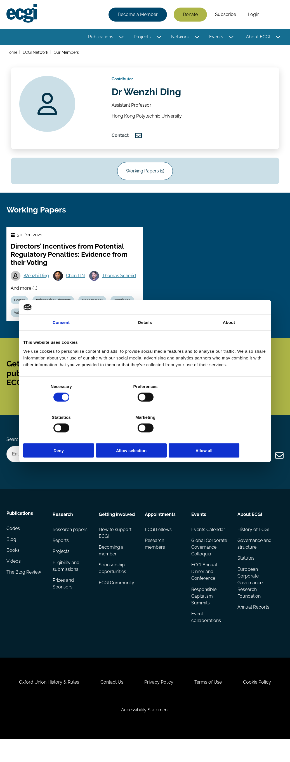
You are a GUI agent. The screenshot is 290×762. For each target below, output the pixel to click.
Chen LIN (76, 284)
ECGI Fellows (158, 545)
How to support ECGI (115, 549)
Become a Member (137, 14)
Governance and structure (254, 560)
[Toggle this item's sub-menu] (120, 37)
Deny (63, 435)
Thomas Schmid (121, 284)
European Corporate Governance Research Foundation (249, 599)
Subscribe (225, 14)
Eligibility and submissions (66, 583)
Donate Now (139, 469)
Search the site (22, 454)
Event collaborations (206, 634)
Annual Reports (253, 624)
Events (216, 37)
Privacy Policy (158, 702)
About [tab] (229, 337)
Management (94, 309)
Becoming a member (111, 567)
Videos (14, 579)
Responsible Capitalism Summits (203, 613)
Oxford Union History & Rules (46, 702)
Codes (13, 545)
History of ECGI (252, 545)
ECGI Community (117, 599)
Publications (100, 37)
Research (63, 530)
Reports (61, 557)
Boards (20, 309)
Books (13, 568)
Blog (11, 557)
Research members (155, 560)
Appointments (160, 530)
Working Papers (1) (145, 176)
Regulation (125, 309)
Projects (141, 37)
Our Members (66, 52)
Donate (190, 14)
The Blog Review (24, 590)
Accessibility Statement (145, 731)
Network (179, 37)
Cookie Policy (260, 702)
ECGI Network (36, 52)
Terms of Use (209, 702)
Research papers (70, 545)
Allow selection (145, 435)
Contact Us (110, 702)
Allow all (226, 435)
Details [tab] (145, 337)
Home (12, 52)
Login (253, 14)
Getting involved (117, 530)
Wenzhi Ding (37, 284)
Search (274, 15)
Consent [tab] (61, 337)
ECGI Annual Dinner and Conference (204, 588)
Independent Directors (54, 309)
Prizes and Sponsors (63, 601)
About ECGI (258, 37)
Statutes (245, 575)
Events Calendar (208, 545)
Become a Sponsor (186, 469)
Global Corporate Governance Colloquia (209, 563)
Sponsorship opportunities (112, 585)
